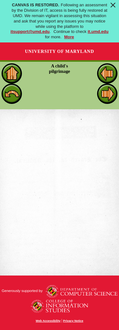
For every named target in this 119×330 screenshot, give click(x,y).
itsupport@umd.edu (30, 31)
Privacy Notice (73, 320)
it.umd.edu (98, 31)
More (69, 37)
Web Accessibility (48, 320)
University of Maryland (59, 51)
